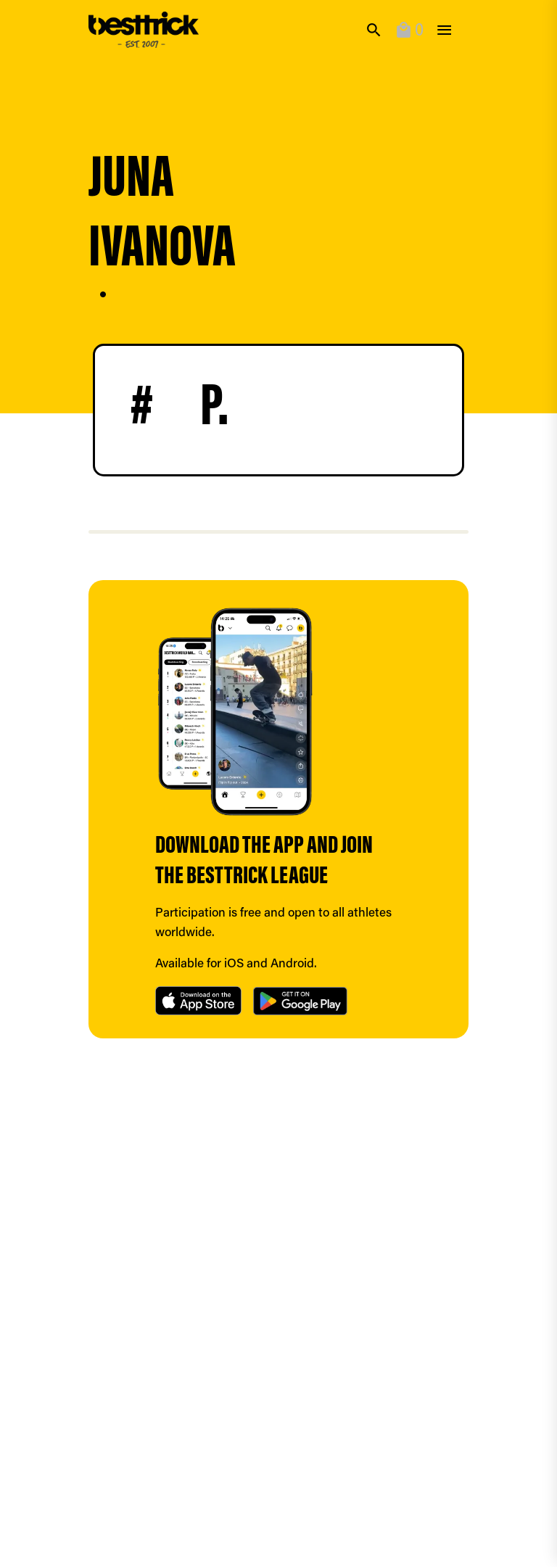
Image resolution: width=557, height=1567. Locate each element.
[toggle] (444, 30)
